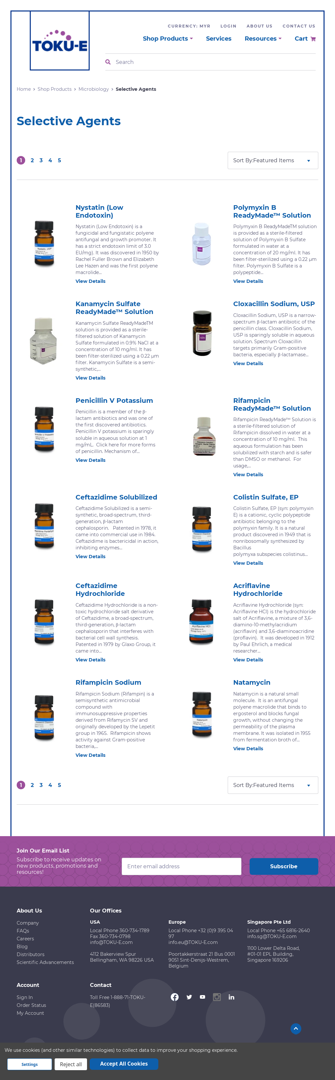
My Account (30, 1013)
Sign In (25, 997)
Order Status (31, 1005)
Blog (22, 947)
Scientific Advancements (45, 962)
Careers (25, 939)
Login (228, 26)
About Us (260, 26)
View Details (94, 281)
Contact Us (299, 26)
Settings (30, 1064)
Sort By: (243, 160)
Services (219, 38)
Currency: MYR (189, 26)
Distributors (30, 954)
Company (28, 923)
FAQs (23, 931)
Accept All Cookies (124, 1063)
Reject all (71, 1064)
